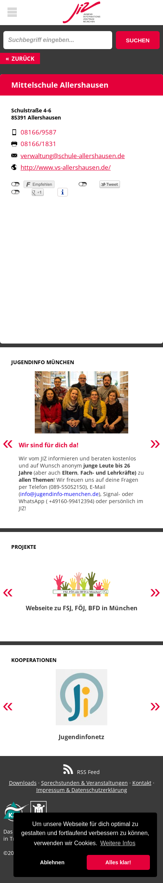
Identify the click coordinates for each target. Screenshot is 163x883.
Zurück (23, 58)
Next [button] (155, 444)
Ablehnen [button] (52, 862)
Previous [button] (8, 444)
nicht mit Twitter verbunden (83, 184)
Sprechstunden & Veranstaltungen (84, 782)
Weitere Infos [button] (117, 843)
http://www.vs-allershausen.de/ (66, 167)
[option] (81, 444)
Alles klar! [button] (118, 862)
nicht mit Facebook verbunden (15, 184)
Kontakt (141, 782)
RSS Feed (82, 771)
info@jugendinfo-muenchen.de (59, 494)
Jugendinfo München (42, 362)
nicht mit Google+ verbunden (15, 192)
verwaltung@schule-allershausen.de (73, 155)
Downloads (23, 782)
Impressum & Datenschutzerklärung (81, 789)
